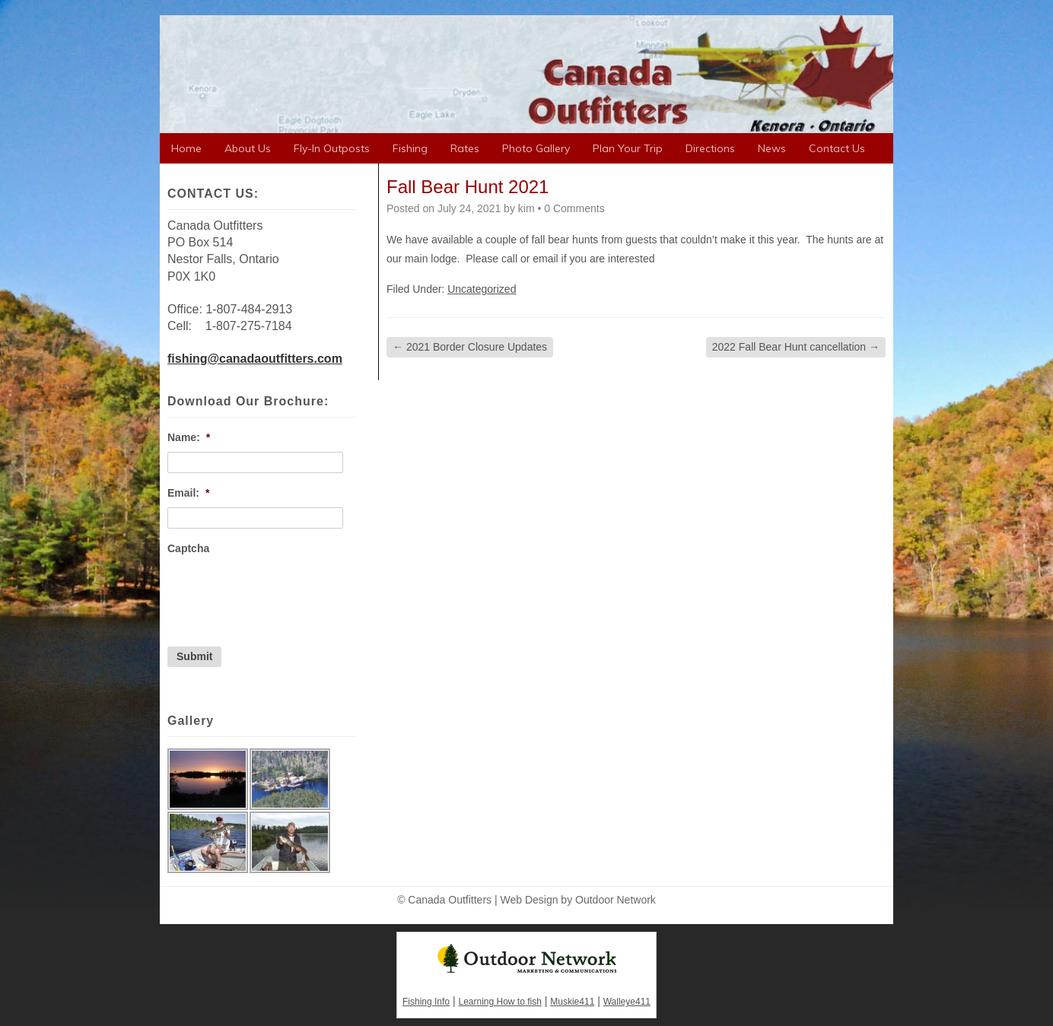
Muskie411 (572, 1001)
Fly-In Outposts (332, 148)
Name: (188, 437)
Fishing (410, 148)
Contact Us (837, 148)
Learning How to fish (499, 1001)
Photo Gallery (536, 148)
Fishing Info (426, 1001)
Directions (710, 148)
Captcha (188, 548)
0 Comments (574, 208)
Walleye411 (627, 1001)
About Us (247, 148)
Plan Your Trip (628, 148)
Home (186, 148)
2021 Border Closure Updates (470, 347)
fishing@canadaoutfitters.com (254, 358)
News (772, 148)
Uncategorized (481, 289)
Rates (464, 148)
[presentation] (283, 592)
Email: (188, 493)
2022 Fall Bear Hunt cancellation (796, 347)
